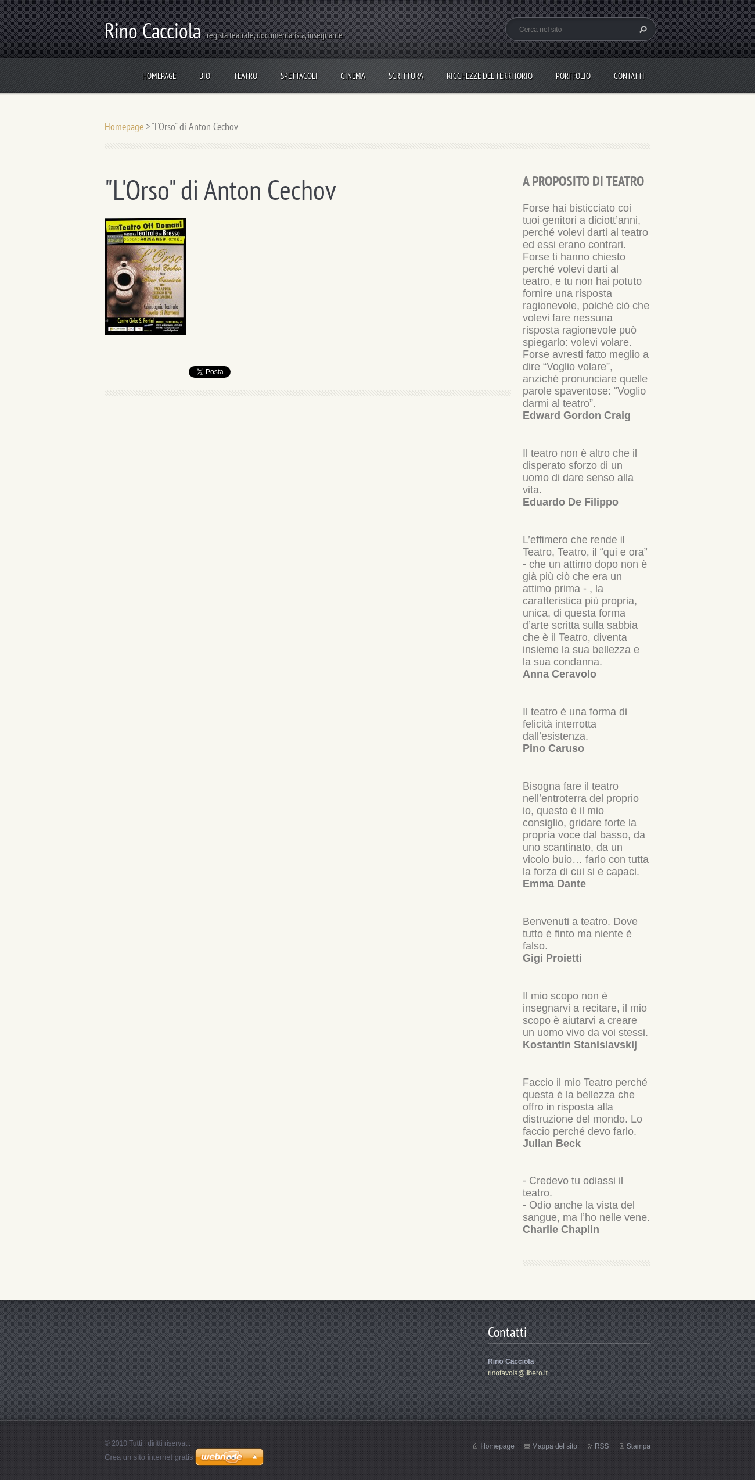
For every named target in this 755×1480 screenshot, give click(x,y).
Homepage (159, 75)
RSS (602, 1446)
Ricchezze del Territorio (490, 75)
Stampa (638, 1446)
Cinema (353, 75)
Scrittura (406, 75)
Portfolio (573, 75)
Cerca (641, 29)
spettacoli (299, 75)
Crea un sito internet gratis (149, 1457)
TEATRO (245, 75)
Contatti (629, 75)
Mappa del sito (554, 1446)
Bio (204, 75)
